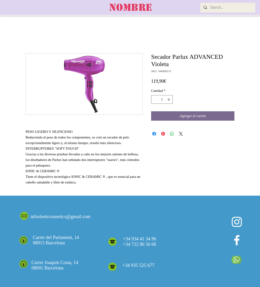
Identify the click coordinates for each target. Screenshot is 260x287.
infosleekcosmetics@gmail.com (61, 216)
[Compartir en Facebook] (154, 134)
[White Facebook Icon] (237, 240)
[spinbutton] (162, 99)
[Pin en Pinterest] (163, 134)
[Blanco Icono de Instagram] (237, 222)
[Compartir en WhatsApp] (172, 134)
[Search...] (227, 7)
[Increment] (169, 99)
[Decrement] (155, 99)
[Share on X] (181, 134)
